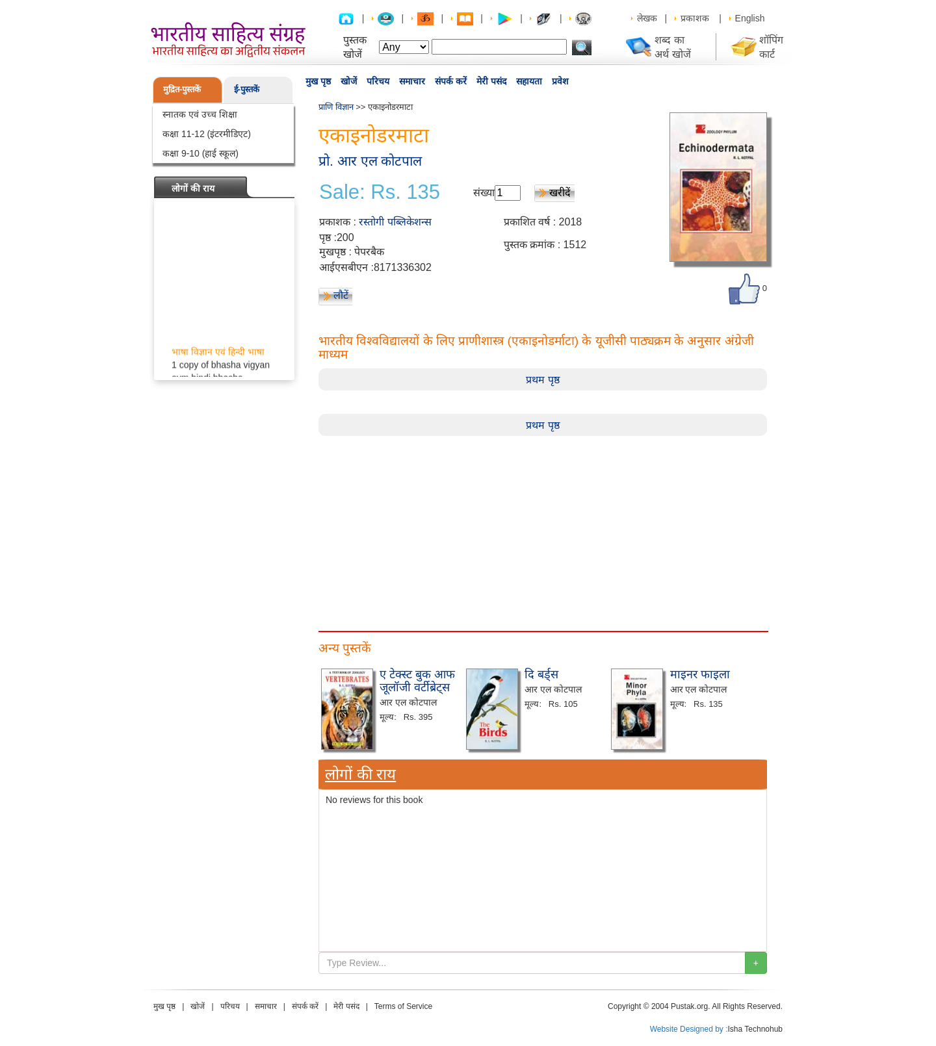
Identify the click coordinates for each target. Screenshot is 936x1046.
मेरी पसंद (491, 81)
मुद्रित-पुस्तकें (182, 89)
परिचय (378, 81)
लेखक (647, 18)
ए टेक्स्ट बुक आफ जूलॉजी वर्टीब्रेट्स (417, 681)
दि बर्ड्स (541, 674)
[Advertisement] (542, 527)
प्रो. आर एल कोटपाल (370, 160)
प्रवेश (560, 81)
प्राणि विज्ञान (336, 107)
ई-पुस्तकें (246, 89)
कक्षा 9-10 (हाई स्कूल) (200, 153)
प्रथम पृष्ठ (542, 379)
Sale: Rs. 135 (379, 192)
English (750, 18)
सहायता (529, 81)
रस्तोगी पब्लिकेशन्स (395, 221)
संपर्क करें (451, 81)
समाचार (412, 81)
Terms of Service (403, 1006)
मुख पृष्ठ (318, 81)
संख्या (484, 192)
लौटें (340, 295)
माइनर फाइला (700, 674)
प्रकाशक (695, 18)
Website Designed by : (689, 1029)
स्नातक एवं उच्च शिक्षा (199, 114)
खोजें (349, 81)
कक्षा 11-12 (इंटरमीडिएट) (206, 134)
